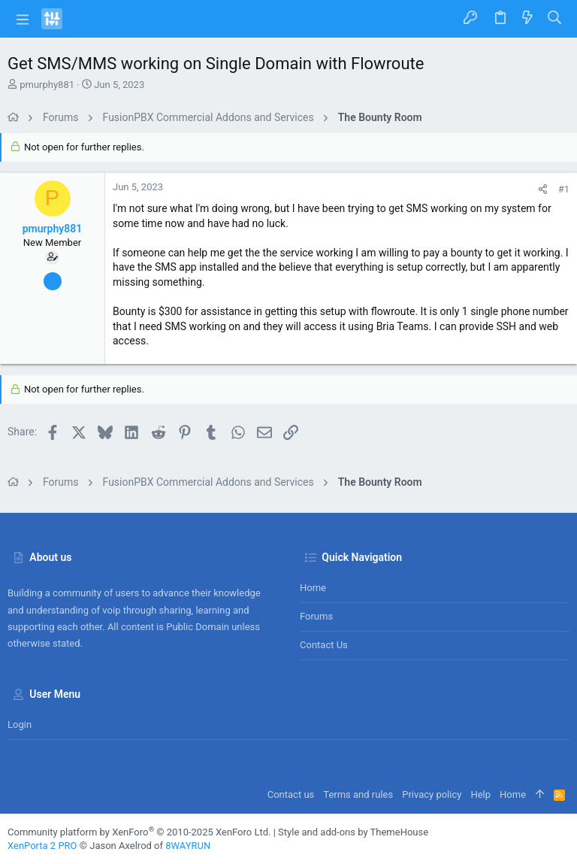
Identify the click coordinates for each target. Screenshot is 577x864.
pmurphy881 (47, 84)
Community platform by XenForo (139, 832)
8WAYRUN (187, 845)
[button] (23, 18)
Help (480, 794)
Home (313, 587)
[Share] (543, 189)
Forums (316, 616)
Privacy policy (431, 794)
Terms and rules (358, 794)
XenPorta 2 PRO (42, 845)
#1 (563, 189)
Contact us (324, 644)
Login (20, 724)
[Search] (554, 18)
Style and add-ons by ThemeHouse (353, 832)
